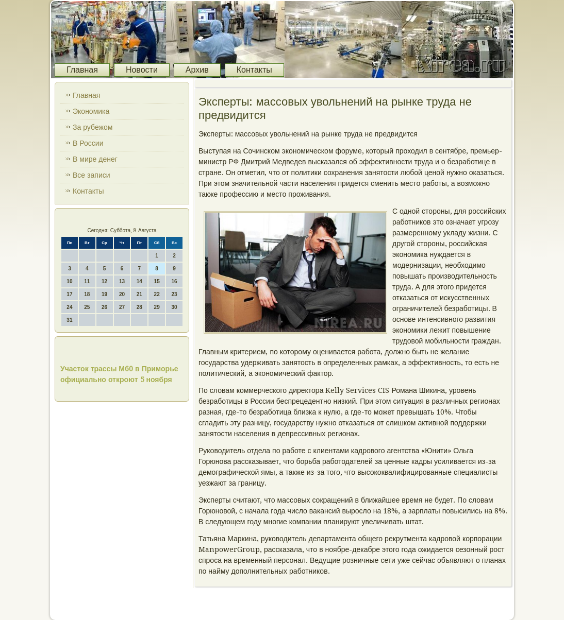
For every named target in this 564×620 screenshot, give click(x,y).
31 (69, 320)
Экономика (91, 111)
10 (69, 281)
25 (87, 307)
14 (139, 281)
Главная (82, 69)
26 (104, 307)
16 (174, 281)
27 (122, 307)
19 (104, 294)
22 (157, 294)
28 (139, 307)
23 (174, 294)
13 (122, 281)
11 (87, 281)
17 (69, 294)
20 (122, 294)
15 (157, 281)
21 (139, 294)
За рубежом (92, 127)
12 (104, 281)
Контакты (254, 69)
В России (88, 143)
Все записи (91, 175)
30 (174, 307)
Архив (197, 69)
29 (157, 307)
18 (87, 294)
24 (69, 307)
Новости (142, 69)
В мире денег (95, 159)
